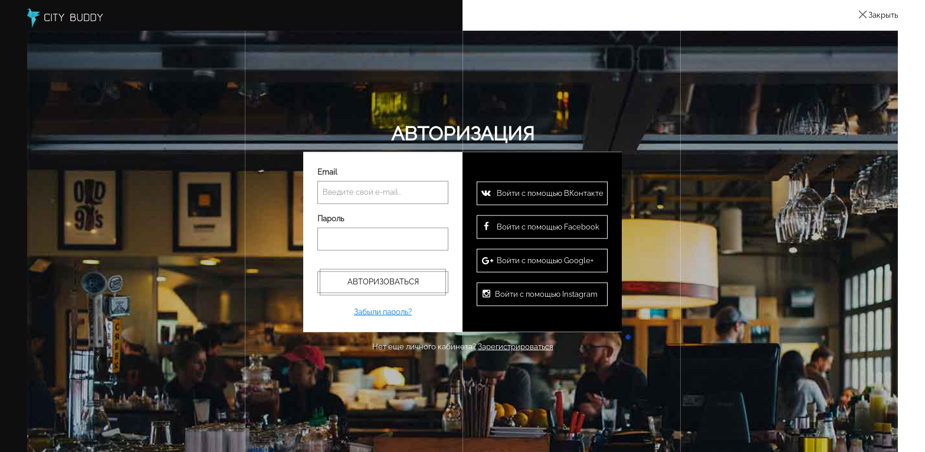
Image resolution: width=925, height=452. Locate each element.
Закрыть (883, 15)
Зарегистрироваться (515, 346)
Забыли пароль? (383, 311)
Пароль (330, 218)
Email (327, 172)
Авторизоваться (383, 281)
